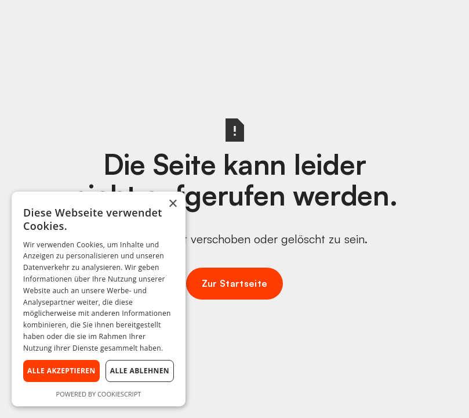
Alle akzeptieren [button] (61, 371)
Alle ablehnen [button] (139, 371)
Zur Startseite (234, 283)
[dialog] (99, 299)
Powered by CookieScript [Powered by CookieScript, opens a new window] (98, 394)
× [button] (172, 204)
